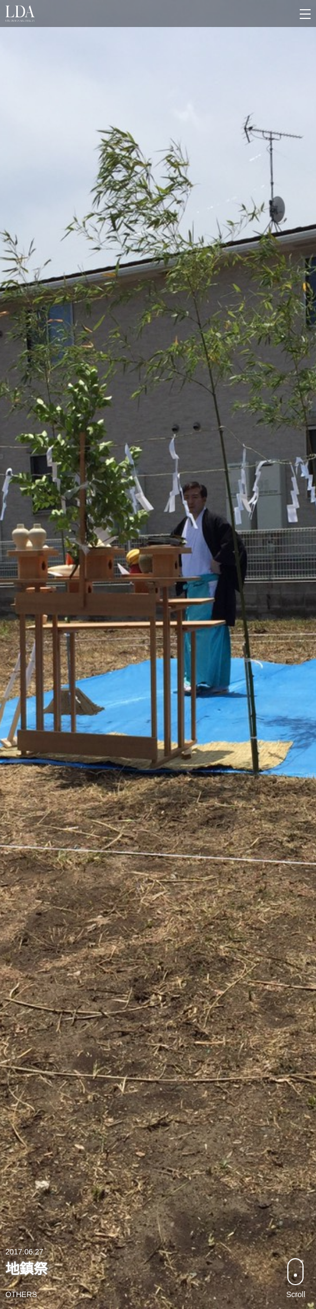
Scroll (295, 1278)
